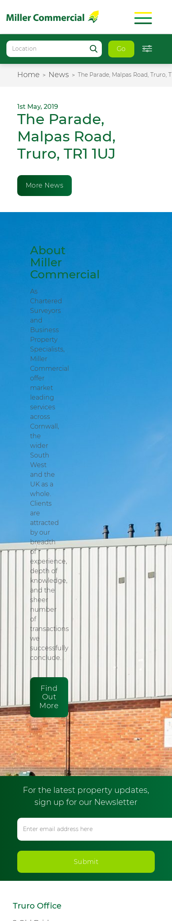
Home (28, 74)
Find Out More (49, 697)
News (59, 74)
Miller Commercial (52, 16)
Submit (86, 862)
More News (44, 185)
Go (121, 49)
